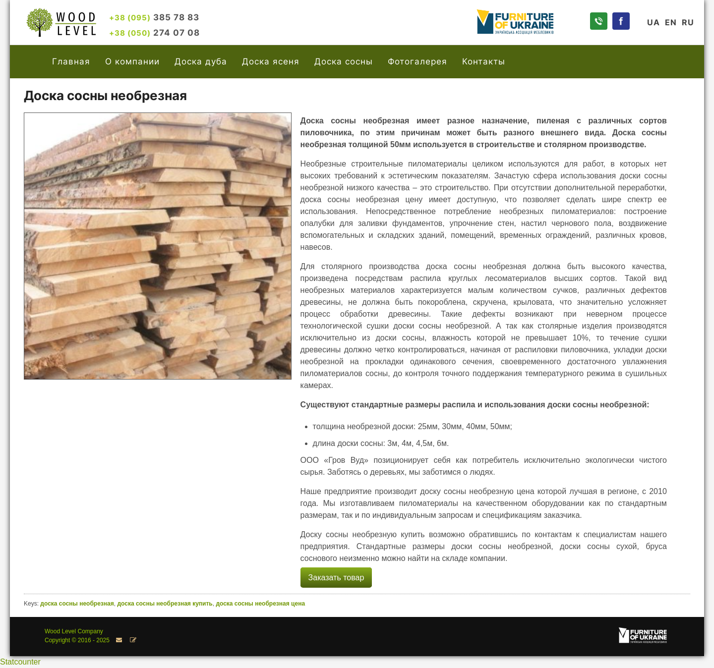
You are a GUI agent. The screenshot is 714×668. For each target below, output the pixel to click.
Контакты (483, 61)
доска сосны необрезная (77, 603)
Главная (71, 61)
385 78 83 (154, 17)
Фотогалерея (417, 61)
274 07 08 (154, 32)
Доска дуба (201, 61)
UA (653, 22)
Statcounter (20, 662)
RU (688, 22)
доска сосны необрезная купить (164, 603)
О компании (132, 61)
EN (671, 22)
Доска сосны (343, 61)
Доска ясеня (270, 61)
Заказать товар (336, 577)
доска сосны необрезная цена (260, 603)
